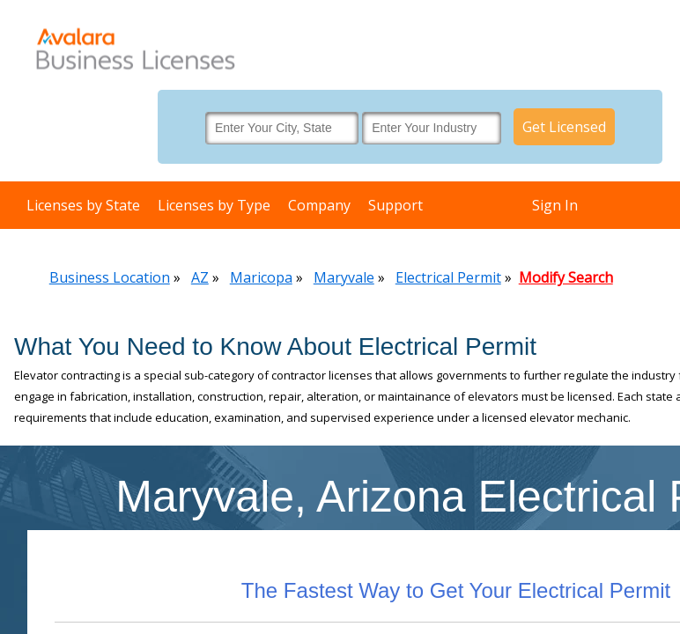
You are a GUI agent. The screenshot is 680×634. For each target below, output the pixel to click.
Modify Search (566, 277)
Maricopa (261, 277)
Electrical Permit (448, 277)
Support (395, 205)
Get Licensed (564, 126)
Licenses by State (83, 205)
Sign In (555, 205)
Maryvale (344, 277)
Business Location (109, 277)
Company (319, 205)
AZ (200, 277)
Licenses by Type (214, 205)
